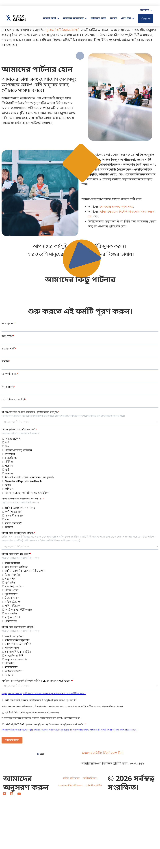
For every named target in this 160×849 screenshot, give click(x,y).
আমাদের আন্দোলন (75, 18)
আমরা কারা (51, 18)
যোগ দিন (127, 18)
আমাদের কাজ (98, 18)
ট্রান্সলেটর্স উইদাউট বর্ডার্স (62, 30)
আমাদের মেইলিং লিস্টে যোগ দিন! (103, 753)
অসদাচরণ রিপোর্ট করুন (70, 785)
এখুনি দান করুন (145, 18)
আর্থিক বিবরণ (90, 778)
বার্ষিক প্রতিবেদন (71, 778)
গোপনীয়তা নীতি (94, 785)
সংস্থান (113, 18)
